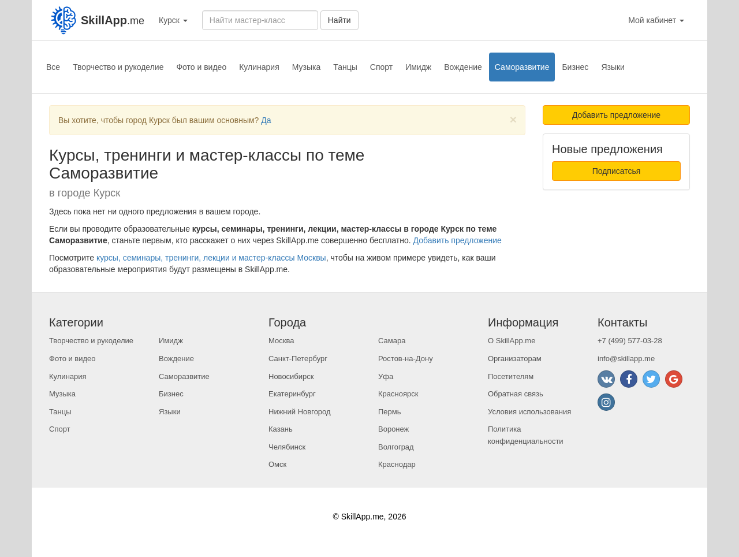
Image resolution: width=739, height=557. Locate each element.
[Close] (513, 119)
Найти (339, 20)
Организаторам (515, 358)
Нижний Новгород (299, 411)
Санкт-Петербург (297, 358)
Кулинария (259, 67)
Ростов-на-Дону (405, 358)
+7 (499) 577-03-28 (630, 340)
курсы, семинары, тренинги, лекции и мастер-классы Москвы (211, 257)
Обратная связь (515, 393)
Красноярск (398, 393)
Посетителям (510, 376)
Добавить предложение (457, 240)
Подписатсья (616, 171)
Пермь (389, 411)
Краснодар (397, 464)
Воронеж (393, 429)
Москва (281, 340)
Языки (613, 67)
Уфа (385, 376)
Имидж (418, 67)
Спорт (381, 67)
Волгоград (396, 447)
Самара (391, 340)
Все (53, 67)
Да (266, 120)
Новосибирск (291, 376)
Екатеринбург (292, 393)
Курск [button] (173, 20)
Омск (277, 464)
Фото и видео (201, 67)
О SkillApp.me (511, 340)
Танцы (345, 67)
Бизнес (575, 67)
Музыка (306, 67)
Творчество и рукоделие (118, 67)
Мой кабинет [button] (656, 20)
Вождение (463, 67)
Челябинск (286, 447)
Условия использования (529, 411)
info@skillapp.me (626, 358)
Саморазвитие (522, 67)
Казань (280, 429)
